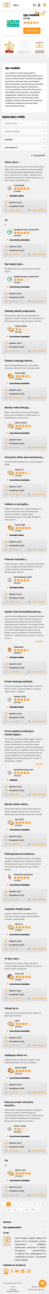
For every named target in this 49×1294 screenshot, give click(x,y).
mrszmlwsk (19, 185)
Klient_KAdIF (21, 1067)
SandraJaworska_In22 (23, 770)
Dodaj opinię (32, 30)
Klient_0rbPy (21, 423)
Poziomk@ (20, 373)
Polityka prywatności (36, 1289)
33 (32, 1210)
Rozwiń (39, 641)
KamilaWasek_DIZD (23, 577)
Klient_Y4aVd (19, 1126)
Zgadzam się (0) (15, 202)
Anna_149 (19, 974)
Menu (16, 5)
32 (26, 1210)
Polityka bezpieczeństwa (13, 1290)
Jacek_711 (19, 470)
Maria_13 (19, 924)
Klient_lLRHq (21, 326)
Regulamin (36, 1287)
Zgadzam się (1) (15, 891)
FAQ (13, 1287)
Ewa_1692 (19, 819)
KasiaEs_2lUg (20, 696)
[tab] (24, 1222)
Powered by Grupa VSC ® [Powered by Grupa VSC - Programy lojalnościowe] (12, 1283)
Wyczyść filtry (39, 155)
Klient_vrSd (20, 1170)
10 (15, 1210)
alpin (17, 1021)
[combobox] (24, 123)
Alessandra (18, 647)
